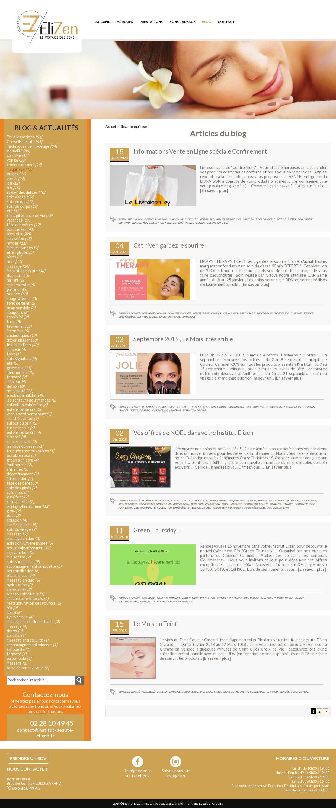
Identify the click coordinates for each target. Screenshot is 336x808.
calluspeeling (20, 501)
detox (14, 631)
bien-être (19, 234)
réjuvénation (20, 552)
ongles (16, 174)
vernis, (204, 219)
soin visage (20, 197)
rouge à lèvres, (153, 222)
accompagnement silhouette (34, 566)
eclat (13, 515)
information (20, 478)
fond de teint (300, 691)
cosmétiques (21, 335)
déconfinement (22, 474)
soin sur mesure (23, 561)
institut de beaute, (256, 504)
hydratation (19, 584)
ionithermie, (159, 410)
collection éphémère (27, 404)
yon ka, (138, 219)
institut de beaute (26, 271)
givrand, (124, 222)
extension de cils (194, 410)
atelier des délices (26, 192)
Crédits (217, 803)
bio (13, 187)
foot (13, 354)
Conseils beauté (24, 141)
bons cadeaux (182, 22)
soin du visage (21, 529)
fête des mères (23, 224)
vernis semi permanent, (227, 507)
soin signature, (128, 507)
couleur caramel (24, 164)
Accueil (111, 126)
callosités (17, 492)
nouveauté (20, 391)
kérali (14, 612)
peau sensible (21, 307)
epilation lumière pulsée (30, 543)
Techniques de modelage (32, 146)
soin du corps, (128, 504)
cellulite (16, 635)
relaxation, (212, 504)
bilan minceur (20, 575)
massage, (236, 504)
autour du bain (278, 507)
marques (124, 22)
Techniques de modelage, (158, 406)
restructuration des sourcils (34, 603)
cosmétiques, (127, 316)
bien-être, (197, 504)
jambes (16, 243)
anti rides (188, 316)
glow (13, 511)
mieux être (18, 557)
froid (14, 321)
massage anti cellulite (27, 640)
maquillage (138, 126)
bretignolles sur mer (28, 506)
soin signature (22, 358)
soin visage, (247, 313)
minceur (16, 349)
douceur (18, 275)
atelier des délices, (228, 219)
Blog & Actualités (46, 128)
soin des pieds (21, 487)
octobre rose (21, 455)
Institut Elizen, (195, 222)
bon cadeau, (305, 219)
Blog (123, 126)
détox (15, 386)
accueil (102, 22)
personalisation (23, 571)
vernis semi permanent (29, 414)
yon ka (16, 160)
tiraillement (19, 326)
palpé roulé (19, 658)
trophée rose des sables (30, 451)
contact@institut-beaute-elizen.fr (45, 732)
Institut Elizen (22, 344)
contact (226, 22)
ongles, (193, 219)
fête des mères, (286, 219)
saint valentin (21, 284)
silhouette (18, 649)
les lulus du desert (25, 446)
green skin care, (170, 316)
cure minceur (20, 427)
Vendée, (137, 222)
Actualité (18, 151)
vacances (18, 220)
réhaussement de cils (27, 598)
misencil (16, 437)
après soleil (19, 589)
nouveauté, (148, 507)
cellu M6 (17, 155)
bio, (212, 219)
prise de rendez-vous (28, 667)
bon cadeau (20, 229)
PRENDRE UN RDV (28, 758)
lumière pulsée (22, 524)
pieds (14, 257)
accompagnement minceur (32, 644)
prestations (151, 22)
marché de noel (22, 418)
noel (14, 261)
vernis (16, 178)
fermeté (16, 377)
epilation (17, 520)
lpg (13, 183)
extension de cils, (199, 507)
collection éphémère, (171, 507)
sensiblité (17, 317)
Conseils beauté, (129, 313)
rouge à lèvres (22, 298)
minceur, (175, 410)
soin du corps (22, 206)
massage (18, 266)
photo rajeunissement (28, 547)
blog (206, 22)
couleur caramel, (156, 219)
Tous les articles (24, 137)
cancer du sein (22, 441)
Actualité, (125, 219)
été (13, 211)
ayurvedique (20, 617)
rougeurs (17, 312)
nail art (15, 280)
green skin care (217, 222)
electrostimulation (25, 395)
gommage (19, 367)
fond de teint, (174, 222)
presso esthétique (25, 594)
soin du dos (20, 201)
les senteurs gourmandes (174, 601)
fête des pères (22, 483)
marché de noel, (255, 507)
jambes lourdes (22, 247)
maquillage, (178, 219)
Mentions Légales (197, 803)
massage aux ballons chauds (33, 621)
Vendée (17, 294)
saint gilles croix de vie (29, 215)
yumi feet (17, 497)
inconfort (18, 331)
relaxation (19, 238)
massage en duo (23, 538)
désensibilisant (22, 340)
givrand (17, 289)
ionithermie (20, 372)
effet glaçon (20, 252)
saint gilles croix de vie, (259, 219)
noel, (225, 504)
